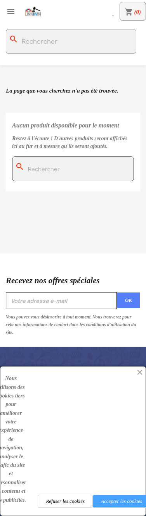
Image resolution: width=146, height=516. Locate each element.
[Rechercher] (71, 41)
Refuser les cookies (65, 501)
